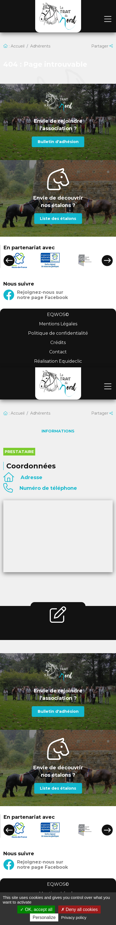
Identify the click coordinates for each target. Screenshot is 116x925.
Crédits (58, 342)
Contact (58, 351)
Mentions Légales (58, 323)
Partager (102, 46)
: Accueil (13, 46)
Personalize (44, 917)
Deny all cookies (79, 909)
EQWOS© (58, 314)
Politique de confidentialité (58, 333)
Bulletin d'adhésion (58, 141)
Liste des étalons (58, 218)
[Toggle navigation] (108, 19)
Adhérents (40, 46)
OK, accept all (36, 909)
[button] (9, 260)
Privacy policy (74, 917)
